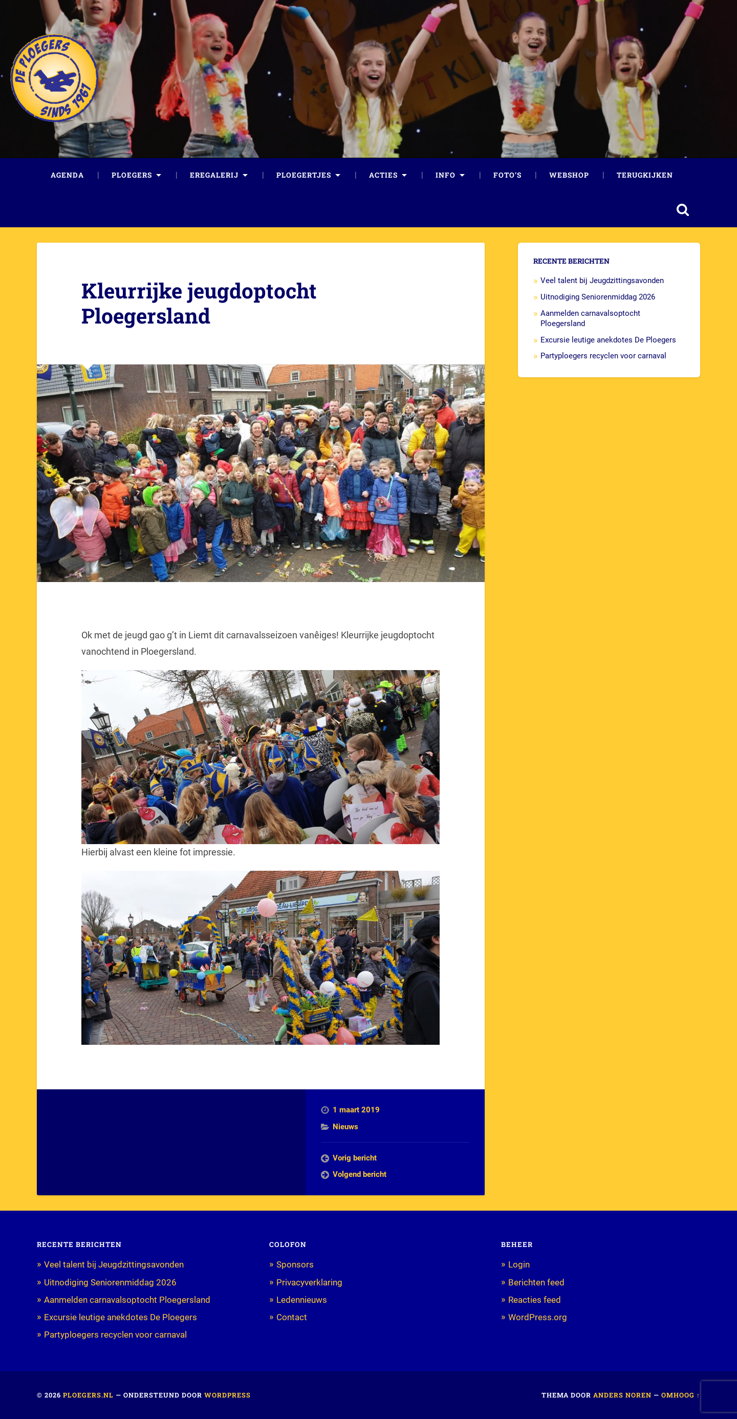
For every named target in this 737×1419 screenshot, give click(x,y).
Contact (291, 1317)
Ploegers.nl (88, 1395)
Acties (383, 175)
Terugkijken (645, 175)
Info (446, 175)
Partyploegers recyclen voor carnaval (603, 355)
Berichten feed (536, 1282)
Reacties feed (534, 1300)
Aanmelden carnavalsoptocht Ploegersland (127, 1300)
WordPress (227, 1395)
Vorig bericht (355, 1158)
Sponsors (295, 1264)
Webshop (569, 175)
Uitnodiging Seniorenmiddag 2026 (597, 297)
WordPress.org (537, 1317)
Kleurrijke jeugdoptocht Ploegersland (199, 303)
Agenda (67, 175)
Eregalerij (214, 175)
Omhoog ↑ (680, 1395)
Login (519, 1264)
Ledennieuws (301, 1300)
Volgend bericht (359, 1174)
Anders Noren (622, 1395)
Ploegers (132, 175)
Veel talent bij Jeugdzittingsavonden (602, 280)
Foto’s (507, 175)
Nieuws (345, 1126)
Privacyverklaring (309, 1282)
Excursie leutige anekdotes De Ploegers (608, 340)
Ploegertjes (303, 175)
